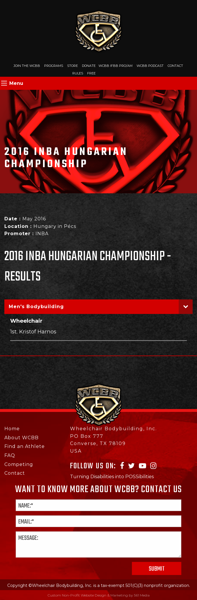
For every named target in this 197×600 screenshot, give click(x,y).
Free (91, 73)
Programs (53, 66)
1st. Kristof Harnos (33, 331)
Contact (175, 66)
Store (72, 66)
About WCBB (21, 437)
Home (12, 428)
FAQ (9, 455)
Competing (18, 464)
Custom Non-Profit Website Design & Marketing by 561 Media (98, 595)
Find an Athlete (24, 446)
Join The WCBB (27, 66)
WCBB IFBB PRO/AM (115, 66)
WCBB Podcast (150, 66)
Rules (77, 73)
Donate (89, 66)
